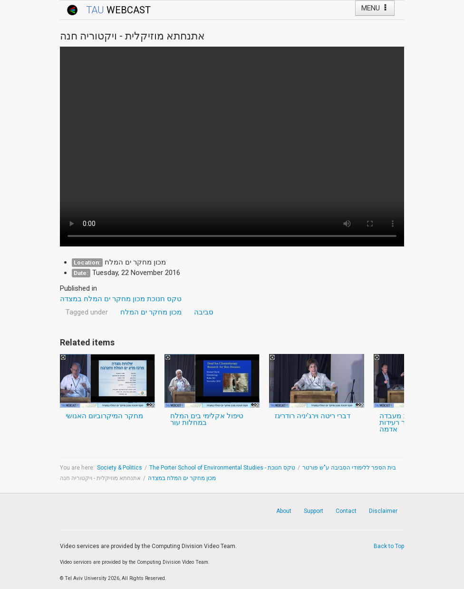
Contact (346, 511)
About (283, 511)
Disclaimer (383, 511)
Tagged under (87, 312)
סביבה (203, 312)
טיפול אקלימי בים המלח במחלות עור (206, 419)
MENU (374, 8)
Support (313, 511)
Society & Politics (119, 467)
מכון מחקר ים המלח (151, 312)
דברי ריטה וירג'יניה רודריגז (312, 416)
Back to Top (389, 546)
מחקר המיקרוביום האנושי (104, 416)
